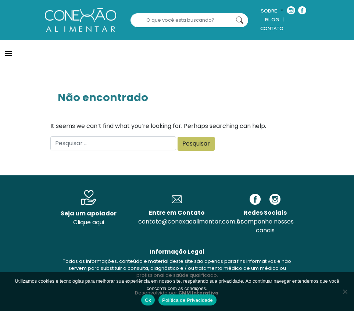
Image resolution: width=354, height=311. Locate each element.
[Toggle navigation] (8, 54)
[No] (344, 291)
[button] (272, 11)
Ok (148, 300)
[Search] (181, 20)
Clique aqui (88, 222)
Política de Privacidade (187, 300)
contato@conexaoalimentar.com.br (190, 221)
